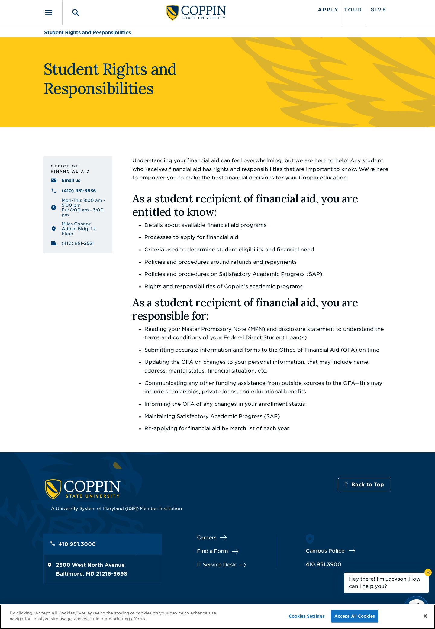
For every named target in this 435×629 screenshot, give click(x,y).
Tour (353, 10)
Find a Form (212, 551)
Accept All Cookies (354, 616)
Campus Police (325, 551)
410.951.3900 (323, 564)
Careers (207, 537)
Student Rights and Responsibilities (87, 32)
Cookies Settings (307, 616)
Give (378, 10)
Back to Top (367, 485)
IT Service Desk (216, 565)
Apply (328, 10)
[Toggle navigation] (53, 12)
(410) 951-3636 (79, 190)
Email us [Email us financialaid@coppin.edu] (71, 180)
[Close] (425, 616)
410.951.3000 (77, 544)
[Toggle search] (71, 12)
